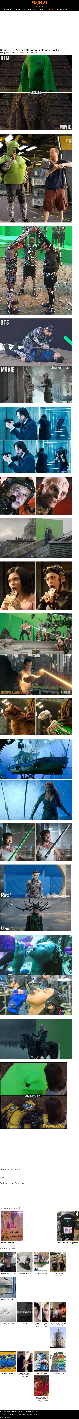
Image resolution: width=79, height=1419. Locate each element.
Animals (8, 9)
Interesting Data (58, 1373)
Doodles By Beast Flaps (8, 1324)
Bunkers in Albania (7, 1299)
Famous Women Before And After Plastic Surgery (41, 1324)
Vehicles (62, 9)
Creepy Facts (24, 1323)
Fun (41, 9)
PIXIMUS (39, 2)
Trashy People (41, 1273)
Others (50, 9)
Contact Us (4, 1414)
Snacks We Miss (8, 1373)
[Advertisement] (39, 29)
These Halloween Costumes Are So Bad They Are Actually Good (41, 1399)
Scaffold (58, 1349)
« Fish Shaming (7, 1243)
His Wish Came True (8, 1273)
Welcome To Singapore (67, 1243)
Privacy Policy (32, 1414)
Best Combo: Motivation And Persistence (24, 1374)
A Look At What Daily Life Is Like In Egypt (58, 1324)
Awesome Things (25, 1273)
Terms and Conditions (17, 1414)
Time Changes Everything (58, 1274)
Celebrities (29, 9)
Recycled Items (41, 1373)
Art (18, 9)
